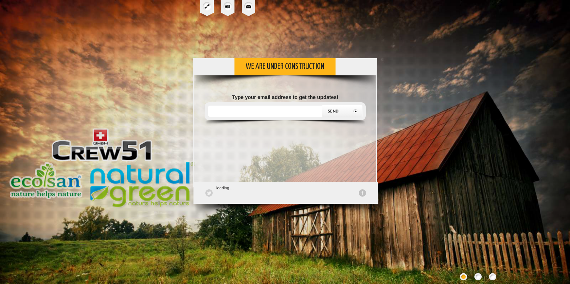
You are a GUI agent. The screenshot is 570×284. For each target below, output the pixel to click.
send (333, 111)
